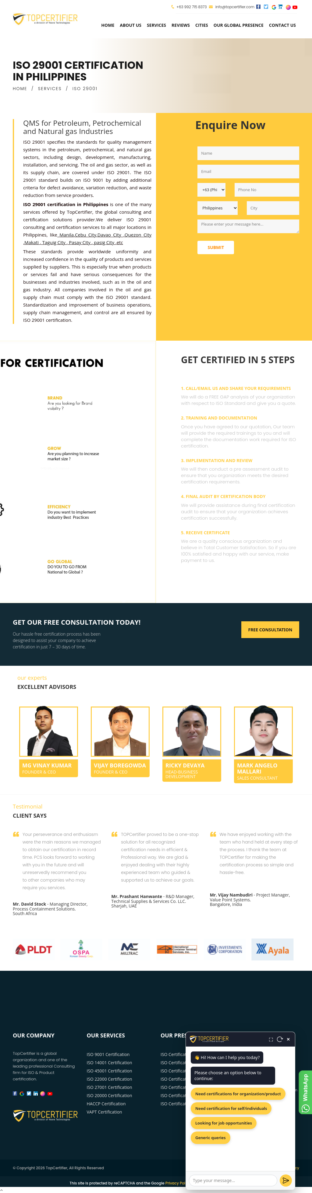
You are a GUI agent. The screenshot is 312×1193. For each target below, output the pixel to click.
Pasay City (80, 242)
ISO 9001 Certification (108, 1054)
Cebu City (85, 235)
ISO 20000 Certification (109, 1095)
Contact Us (282, 25)
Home (107, 25)
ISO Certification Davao (183, 1062)
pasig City (104, 242)
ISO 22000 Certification (109, 1079)
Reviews (181, 25)
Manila (66, 235)
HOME (20, 89)
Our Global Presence (239, 25)
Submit (215, 247)
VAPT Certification (104, 1112)
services (156, 25)
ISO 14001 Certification (109, 1062)
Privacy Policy (178, 1183)
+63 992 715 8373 (191, 6)
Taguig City (54, 242)
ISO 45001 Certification (109, 1071)
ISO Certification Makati (184, 1087)
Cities (201, 25)
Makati (32, 242)
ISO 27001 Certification (109, 1087)
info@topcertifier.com (232, 6)
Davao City (110, 235)
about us (130, 25)
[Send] (286, 1180)
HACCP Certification (106, 1104)
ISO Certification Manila (184, 1054)
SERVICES (50, 89)
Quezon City (138, 235)
